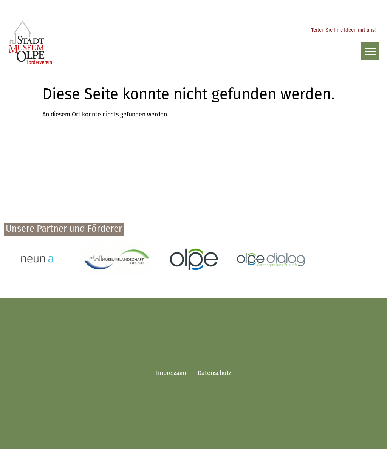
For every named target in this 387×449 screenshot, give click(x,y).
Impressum (171, 373)
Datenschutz (214, 373)
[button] (370, 51)
